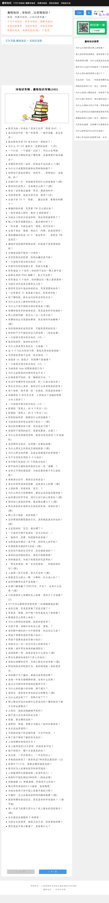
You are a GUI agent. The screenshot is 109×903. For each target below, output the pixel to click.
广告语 (46, 30)
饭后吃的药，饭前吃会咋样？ (24, 342)
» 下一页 (52, 871)
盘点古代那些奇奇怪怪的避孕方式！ (28, 684)
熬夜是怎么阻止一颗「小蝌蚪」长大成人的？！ (34, 577)
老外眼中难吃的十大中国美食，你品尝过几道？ (34, 631)
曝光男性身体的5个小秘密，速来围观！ (30, 786)
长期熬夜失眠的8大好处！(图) (25, 546)
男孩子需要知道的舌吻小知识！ (25, 635)
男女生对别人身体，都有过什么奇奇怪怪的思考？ (35, 386)
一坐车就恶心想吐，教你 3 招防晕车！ (29, 213)
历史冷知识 (54, 3)
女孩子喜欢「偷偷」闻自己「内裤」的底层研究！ (35, 230)
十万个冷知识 (18, 3)
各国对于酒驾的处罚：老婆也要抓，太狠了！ (33, 430)
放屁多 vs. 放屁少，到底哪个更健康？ (29, 359)
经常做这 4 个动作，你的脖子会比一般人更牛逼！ (36, 270)
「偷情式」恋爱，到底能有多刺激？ (28, 537)
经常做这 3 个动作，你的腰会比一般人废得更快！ (36, 279)
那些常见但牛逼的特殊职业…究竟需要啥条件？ (34, 288)
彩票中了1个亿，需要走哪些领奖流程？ (30, 764)
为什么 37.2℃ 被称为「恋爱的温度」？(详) (32, 146)
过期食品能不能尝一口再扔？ (24, 253)
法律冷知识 (42, 3)
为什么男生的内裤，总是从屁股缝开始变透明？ (34, 453)
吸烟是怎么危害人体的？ (22, 617)
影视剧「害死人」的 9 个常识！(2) (27, 408)
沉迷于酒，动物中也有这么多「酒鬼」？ (30, 626)
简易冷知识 (13, 30)
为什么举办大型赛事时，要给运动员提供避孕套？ (35, 493)
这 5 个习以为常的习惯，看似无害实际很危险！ (34, 350)
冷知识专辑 (46, 26)
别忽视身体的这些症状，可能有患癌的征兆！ (33, 328)
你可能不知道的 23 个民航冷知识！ (28, 462)
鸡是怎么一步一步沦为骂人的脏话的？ (29, 644)
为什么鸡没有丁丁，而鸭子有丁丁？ (28, 697)
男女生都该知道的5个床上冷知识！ (27, 657)
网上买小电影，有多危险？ (23, 515)
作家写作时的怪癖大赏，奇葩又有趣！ (29, 266)
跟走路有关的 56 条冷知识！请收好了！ (30, 142)
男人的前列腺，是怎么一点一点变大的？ (30, 315)
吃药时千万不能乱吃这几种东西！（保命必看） (34, 333)
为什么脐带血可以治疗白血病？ (90, 131)
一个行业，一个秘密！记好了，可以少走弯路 (33, 150)
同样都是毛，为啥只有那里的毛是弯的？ (30, 559)
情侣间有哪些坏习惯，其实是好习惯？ (29, 426)
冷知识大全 (66, 3)
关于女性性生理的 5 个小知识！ (26, 457)
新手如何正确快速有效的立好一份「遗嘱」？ (33, 466)
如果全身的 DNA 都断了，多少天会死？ (30, 275)
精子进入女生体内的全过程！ (24, 715)
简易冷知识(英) (31, 30)
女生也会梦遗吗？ (18, 728)
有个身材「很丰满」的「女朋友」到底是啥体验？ (35, 390)
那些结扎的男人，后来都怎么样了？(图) (30, 186)
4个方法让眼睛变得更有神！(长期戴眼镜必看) (33, 604)
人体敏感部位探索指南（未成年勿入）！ (30, 773)
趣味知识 (6, 3)
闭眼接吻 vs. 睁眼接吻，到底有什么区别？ (32, 782)
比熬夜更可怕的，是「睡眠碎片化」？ (29, 377)
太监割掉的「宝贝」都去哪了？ (25, 528)
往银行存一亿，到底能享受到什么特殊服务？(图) (35, 182)
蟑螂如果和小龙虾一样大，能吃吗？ (92, 118)
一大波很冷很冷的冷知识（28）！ (27, 262)
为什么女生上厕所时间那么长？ (25, 302)
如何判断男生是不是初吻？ (23, 582)
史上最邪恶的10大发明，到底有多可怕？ (31, 746)
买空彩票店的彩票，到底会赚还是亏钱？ (30, 257)
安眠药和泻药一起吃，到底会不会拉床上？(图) (34, 164)
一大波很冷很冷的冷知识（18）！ (27, 337)
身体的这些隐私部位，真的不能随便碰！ (30, 555)
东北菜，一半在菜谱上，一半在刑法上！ (30, 755)
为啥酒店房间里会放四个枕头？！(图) (29, 422)
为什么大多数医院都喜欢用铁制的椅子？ (30, 168)
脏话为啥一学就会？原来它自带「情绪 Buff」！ (35, 128)
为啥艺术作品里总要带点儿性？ (25, 284)
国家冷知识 (30, 3)
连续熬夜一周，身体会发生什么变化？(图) (31, 653)
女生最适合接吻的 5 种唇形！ (24, 817)
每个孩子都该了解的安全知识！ (25, 737)
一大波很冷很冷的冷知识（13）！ (27, 404)
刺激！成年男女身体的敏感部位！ (27, 648)
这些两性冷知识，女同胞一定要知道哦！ (30, 444)
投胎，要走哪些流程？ (20, 719)
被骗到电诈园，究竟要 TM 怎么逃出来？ (31, 208)
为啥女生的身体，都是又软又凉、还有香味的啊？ (35, 822)
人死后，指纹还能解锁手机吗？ (25, 711)
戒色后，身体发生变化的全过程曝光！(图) (31, 693)
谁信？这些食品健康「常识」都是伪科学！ (32, 190)
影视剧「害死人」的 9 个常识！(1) (27, 413)
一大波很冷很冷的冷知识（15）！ (27, 364)
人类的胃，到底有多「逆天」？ (25, 488)
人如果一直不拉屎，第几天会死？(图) (29, 573)
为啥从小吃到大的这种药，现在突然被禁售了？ (34, 217)
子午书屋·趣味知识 (16, 40)
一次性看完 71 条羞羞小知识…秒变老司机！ (33, 293)
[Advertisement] (35, 65)
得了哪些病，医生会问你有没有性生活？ (30, 297)
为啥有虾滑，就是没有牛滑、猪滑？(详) (30, 195)
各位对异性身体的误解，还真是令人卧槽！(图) (34, 484)
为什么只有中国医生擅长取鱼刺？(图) (29, 306)
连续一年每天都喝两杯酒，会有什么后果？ (32, 679)
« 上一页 (20, 871)
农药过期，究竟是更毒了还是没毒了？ (29, 608)
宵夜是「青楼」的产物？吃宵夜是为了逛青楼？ (34, 613)
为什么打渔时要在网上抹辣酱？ (90, 48)
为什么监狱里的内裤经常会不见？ (27, 373)
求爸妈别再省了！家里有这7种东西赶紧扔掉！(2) (35, 759)
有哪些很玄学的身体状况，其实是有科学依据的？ (35, 310)
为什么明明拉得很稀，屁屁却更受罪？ (29, 622)
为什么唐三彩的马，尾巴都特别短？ (92, 99)
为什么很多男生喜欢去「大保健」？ (28, 346)
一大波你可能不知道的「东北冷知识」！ (30, 533)
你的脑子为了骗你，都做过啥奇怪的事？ (30, 675)
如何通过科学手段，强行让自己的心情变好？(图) (35, 497)
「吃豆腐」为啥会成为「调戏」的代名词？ (32, 226)
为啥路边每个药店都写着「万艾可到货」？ (32, 733)
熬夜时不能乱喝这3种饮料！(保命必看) (30, 777)
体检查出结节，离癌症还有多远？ (27, 479)
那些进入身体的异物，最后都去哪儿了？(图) (33, 502)
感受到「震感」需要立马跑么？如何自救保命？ (34, 724)
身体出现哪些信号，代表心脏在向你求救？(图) (34, 662)
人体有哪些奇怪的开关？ (22, 742)
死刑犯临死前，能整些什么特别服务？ (29, 417)
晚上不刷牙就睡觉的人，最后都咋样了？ (30, 222)
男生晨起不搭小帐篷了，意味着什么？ (29, 826)
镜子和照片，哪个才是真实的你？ (27, 751)
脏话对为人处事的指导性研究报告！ (28, 768)
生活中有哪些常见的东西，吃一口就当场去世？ (34, 382)
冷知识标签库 (14, 26)
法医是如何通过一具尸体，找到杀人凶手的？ (33, 542)
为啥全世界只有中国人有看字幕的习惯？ (30, 791)
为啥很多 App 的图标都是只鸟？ (26, 368)
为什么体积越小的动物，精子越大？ (28, 688)
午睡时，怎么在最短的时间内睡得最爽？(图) (33, 795)
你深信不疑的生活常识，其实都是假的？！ (32, 550)
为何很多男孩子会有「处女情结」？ (28, 355)
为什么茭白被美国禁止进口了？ (90, 73)
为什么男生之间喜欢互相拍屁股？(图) (29, 448)
